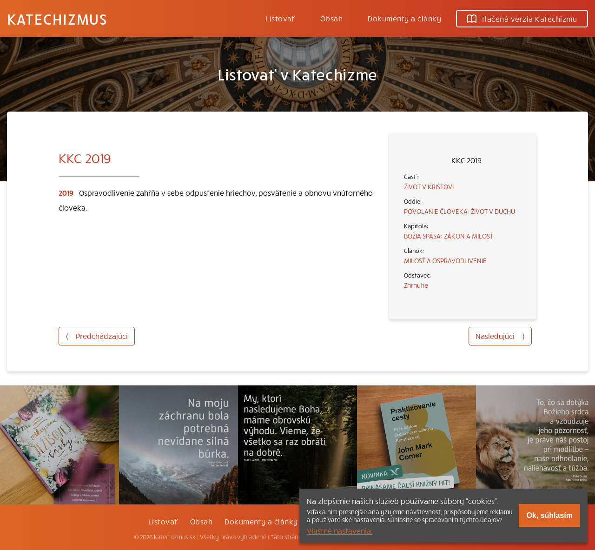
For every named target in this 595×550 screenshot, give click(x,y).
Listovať (280, 18)
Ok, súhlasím (549, 515)
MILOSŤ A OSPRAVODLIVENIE (445, 260)
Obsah (331, 18)
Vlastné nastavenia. (340, 530)
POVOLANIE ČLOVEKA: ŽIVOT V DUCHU (459, 211)
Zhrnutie (416, 285)
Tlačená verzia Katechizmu (522, 18)
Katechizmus (57, 18)
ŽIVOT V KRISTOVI (429, 186)
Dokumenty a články (404, 18)
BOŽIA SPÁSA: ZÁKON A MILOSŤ (448, 236)
